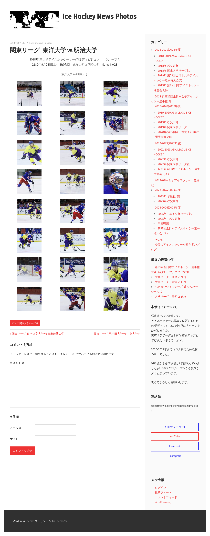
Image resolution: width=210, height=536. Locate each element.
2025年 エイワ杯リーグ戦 (175, 213)
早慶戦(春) (164, 223)
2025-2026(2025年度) (168, 207)
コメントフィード (166, 497)
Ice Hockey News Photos (100, 16)
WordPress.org (163, 502)
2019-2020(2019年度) (168, 106)
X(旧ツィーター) (175, 427)
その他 (159, 239)
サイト (14, 439)
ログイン (160, 487)
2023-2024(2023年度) (168, 190)
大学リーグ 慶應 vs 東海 (171, 277)
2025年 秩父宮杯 (169, 218)
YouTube (175, 436)
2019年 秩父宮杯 (168, 122)
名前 (14, 416)
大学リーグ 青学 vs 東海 (171, 296)
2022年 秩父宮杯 (168, 159)
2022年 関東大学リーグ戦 (173, 164)
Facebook (174, 446)
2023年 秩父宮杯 (168, 201)
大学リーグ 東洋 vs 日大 (171, 282)
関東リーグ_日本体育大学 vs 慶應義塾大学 (38, 333)
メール (16, 428)
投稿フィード (163, 492)
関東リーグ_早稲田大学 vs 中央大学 (116, 333)
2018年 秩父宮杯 (168, 65)
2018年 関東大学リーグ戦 (25, 323)
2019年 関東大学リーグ (172, 127)
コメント (17, 363)
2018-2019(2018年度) (168, 49)
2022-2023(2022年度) (168, 143)
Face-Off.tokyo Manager (40, 42)
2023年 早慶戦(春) (169, 196)
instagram (175, 455)
